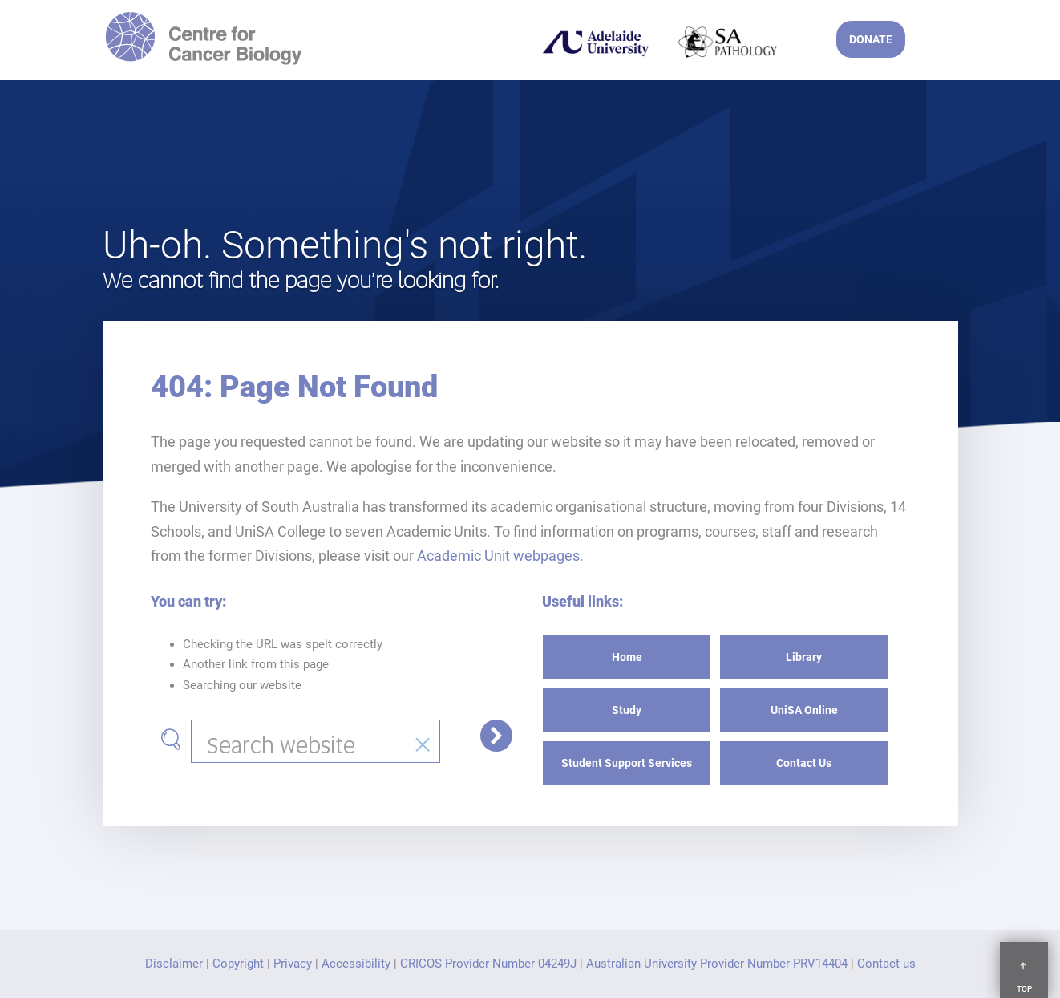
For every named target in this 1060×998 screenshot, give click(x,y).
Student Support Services (626, 763)
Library (804, 657)
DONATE (870, 39)
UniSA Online (804, 710)
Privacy (292, 963)
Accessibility (356, 963)
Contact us (886, 963)
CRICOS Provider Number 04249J (488, 963)
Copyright (238, 963)
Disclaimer (174, 963)
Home (627, 657)
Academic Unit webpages (498, 555)
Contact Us (803, 763)
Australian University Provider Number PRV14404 (717, 963)
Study (626, 710)
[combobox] (316, 741)
